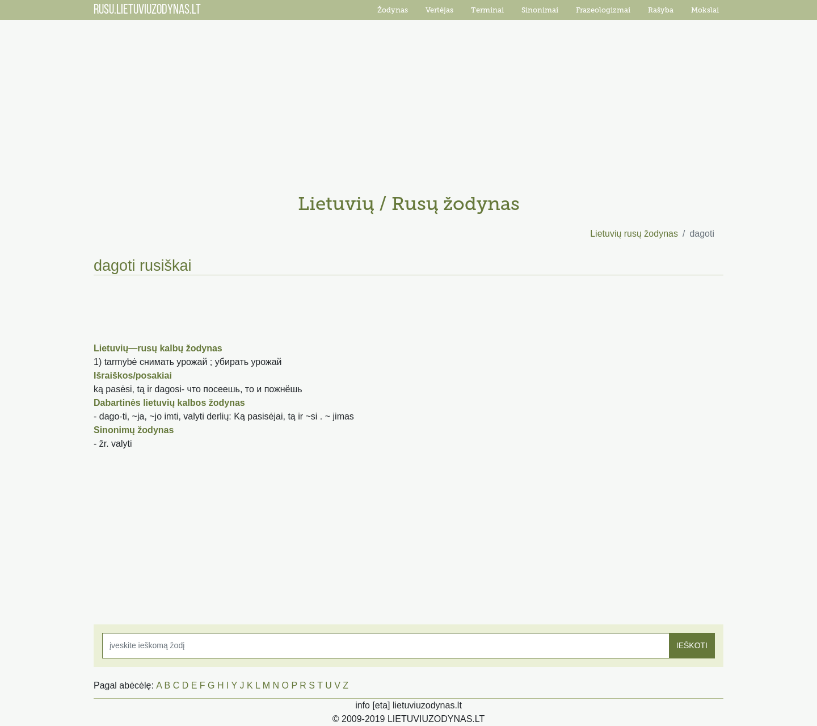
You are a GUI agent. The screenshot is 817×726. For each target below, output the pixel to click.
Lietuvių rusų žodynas (634, 233)
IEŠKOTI (691, 645)
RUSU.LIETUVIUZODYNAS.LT (147, 10)
